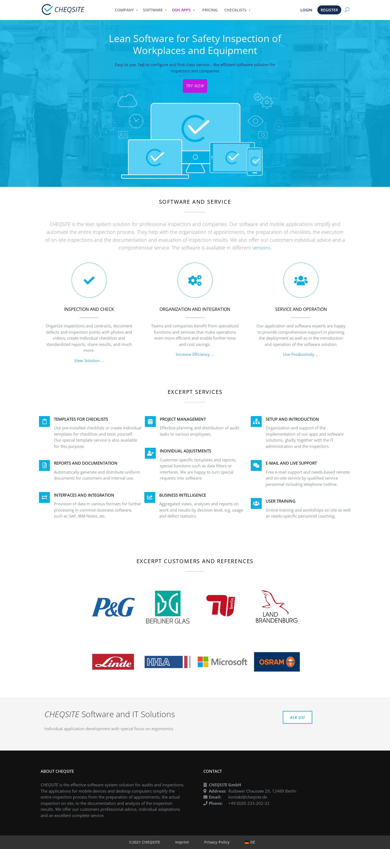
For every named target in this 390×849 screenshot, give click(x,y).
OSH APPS (181, 10)
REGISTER (329, 9)
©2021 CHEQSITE (144, 842)
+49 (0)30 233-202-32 (248, 803)
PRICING (209, 10)
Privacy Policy (217, 842)
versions (261, 247)
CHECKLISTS (235, 10)
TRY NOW (195, 85)
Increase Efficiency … (195, 354)
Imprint (182, 842)
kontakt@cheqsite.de (247, 797)
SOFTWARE (153, 10)
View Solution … (89, 360)
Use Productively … (301, 354)
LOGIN (306, 10)
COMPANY (124, 10)
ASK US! (297, 717)
